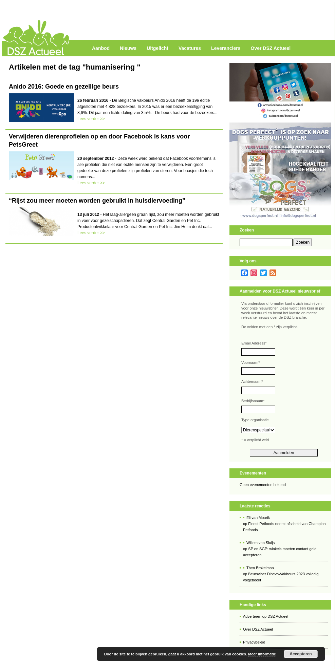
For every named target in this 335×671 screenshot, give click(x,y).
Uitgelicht (157, 48)
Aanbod (101, 48)
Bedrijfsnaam (252, 401)
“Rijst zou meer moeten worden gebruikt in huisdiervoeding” (97, 200)
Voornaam (250, 362)
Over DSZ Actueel (270, 48)
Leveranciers (225, 48)
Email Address (254, 343)
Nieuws (128, 48)
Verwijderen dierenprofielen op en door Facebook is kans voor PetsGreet (99, 140)
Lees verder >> (91, 118)
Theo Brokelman (260, 568)
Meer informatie (262, 654)
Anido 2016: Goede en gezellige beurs (64, 86)
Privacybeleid (254, 642)
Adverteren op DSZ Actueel (265, 616)
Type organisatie (255, 420)
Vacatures (190, 48)
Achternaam (252, 381)
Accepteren (301, 654)
